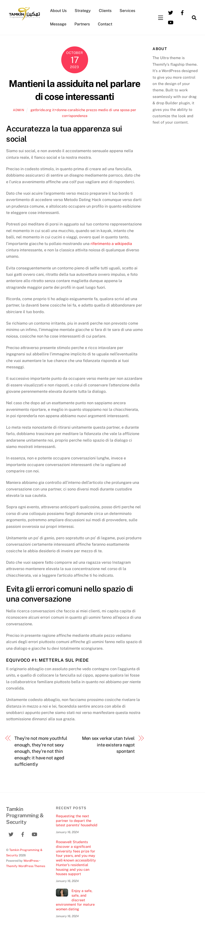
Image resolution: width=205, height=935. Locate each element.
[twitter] (170, 12)
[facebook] (182, 12)
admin (18, 110)
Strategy (83, 10)
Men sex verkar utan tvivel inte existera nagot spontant (108, 745)
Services (127, 10)
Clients (105, 10)
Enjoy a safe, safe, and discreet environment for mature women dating (75, 900)
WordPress (31, 860)
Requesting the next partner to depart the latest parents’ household (76, 820)
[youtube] (170, 22)
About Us (58, 10)
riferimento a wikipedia (111, 243)
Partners (82, 24)
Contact (105, 24)
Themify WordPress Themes (25, 866)
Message (58, 24)
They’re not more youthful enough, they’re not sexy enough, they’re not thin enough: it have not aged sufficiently (40, 751)
